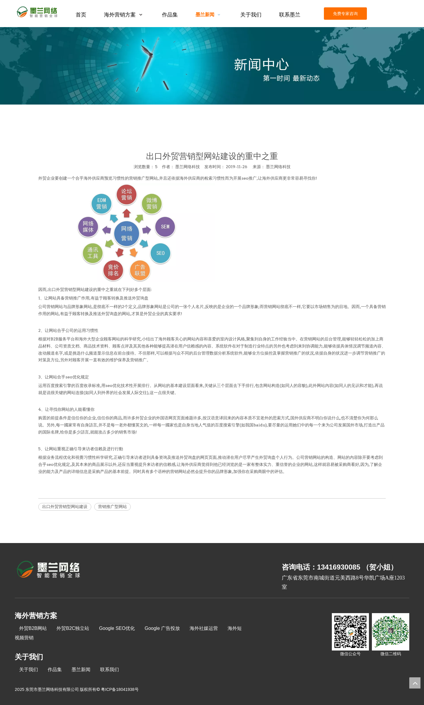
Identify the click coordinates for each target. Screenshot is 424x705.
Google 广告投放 (162, 628)
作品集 (55, 669)
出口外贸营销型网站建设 (64, 506)
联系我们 (109, 669)
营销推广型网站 (143, 178)
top (414, 683)
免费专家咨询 (345, 13)
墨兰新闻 (81, 669)
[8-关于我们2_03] (48, 570)
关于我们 (28, 669)
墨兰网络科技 (278, 166)
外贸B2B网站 (33, 628)
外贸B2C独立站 (73, 628)
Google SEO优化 (117, 628)
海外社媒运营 (204, 628)
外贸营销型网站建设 (74, 289)
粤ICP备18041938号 (120, 689)
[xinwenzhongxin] (212, 66)
